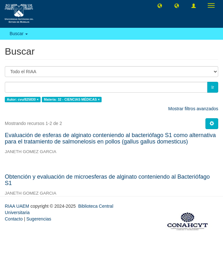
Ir (212, 87)
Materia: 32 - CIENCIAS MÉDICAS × (72, 99)
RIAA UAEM (17, 206)
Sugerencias (38, 218)
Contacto (14, 218)
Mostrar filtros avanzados (193, 108)
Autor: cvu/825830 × (23, 99)
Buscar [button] (19, 33)
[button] (159, 5)
